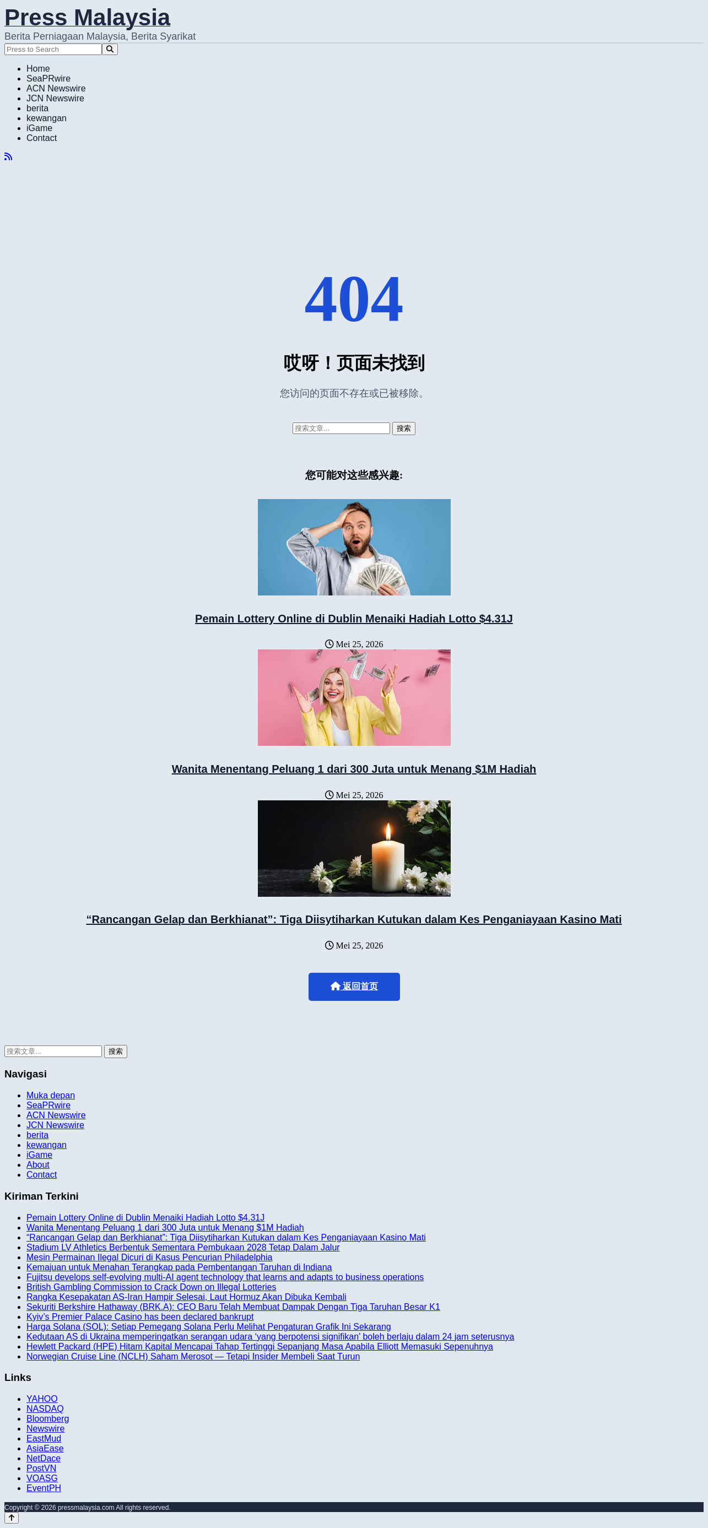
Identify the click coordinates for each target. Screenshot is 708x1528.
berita (37, 108)
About (38, 1164)
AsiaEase (45, 1448)
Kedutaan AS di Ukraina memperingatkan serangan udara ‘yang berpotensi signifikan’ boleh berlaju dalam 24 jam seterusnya (270, 1336)
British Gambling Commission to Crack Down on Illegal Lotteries (151, 1287)
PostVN (41, 1468)
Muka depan (50, 1095)
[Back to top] (11, 1518)
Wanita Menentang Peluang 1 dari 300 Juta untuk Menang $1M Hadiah (354, 769)
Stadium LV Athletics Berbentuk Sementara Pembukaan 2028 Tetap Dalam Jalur (183, 1247)
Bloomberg (47, 1418)
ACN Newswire (56, 88)
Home (38, 68)
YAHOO (42, 1399)
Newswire (45, 1428)
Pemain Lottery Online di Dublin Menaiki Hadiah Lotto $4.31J (354, 619)
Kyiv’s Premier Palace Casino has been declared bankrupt (139, 1316)
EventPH (43, 1488)
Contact (41, 138)
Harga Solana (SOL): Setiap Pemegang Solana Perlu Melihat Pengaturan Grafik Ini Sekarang (208, 1326)
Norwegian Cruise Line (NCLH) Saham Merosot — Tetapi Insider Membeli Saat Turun (193, 1356)
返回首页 (354, 986)
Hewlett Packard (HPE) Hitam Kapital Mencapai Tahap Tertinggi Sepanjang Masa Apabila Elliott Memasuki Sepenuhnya (259, 1346)
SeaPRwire (48, 78)
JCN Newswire (55, 98)
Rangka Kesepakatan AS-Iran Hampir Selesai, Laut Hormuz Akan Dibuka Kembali (186, 1297)
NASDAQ (45, 1408)
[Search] (110, 49)
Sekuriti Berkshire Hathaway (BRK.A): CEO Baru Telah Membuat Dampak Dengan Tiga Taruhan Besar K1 (233, 1307)
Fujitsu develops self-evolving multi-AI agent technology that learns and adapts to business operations (225, 1277)
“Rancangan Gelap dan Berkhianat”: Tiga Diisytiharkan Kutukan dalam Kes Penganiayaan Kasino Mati (353, 919)
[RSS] (8, 156)
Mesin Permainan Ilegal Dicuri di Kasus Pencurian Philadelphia (149, 1257)
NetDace (43, 1458)
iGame (39, 128)
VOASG (42, 1478)
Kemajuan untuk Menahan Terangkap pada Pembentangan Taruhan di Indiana (179, 1267)
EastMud (43, 1438)
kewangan (46, 118)
